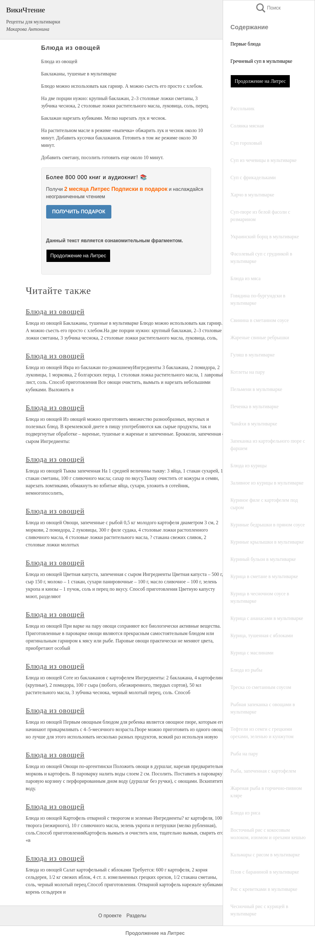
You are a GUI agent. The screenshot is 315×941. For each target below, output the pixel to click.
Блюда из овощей (55, 312)
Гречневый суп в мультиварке (261, 61)
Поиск (268, 7)
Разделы (136, 915)
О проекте (110, 915)
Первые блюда (245, 43)
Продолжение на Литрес (260, 81)
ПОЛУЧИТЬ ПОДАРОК (79, 211)
